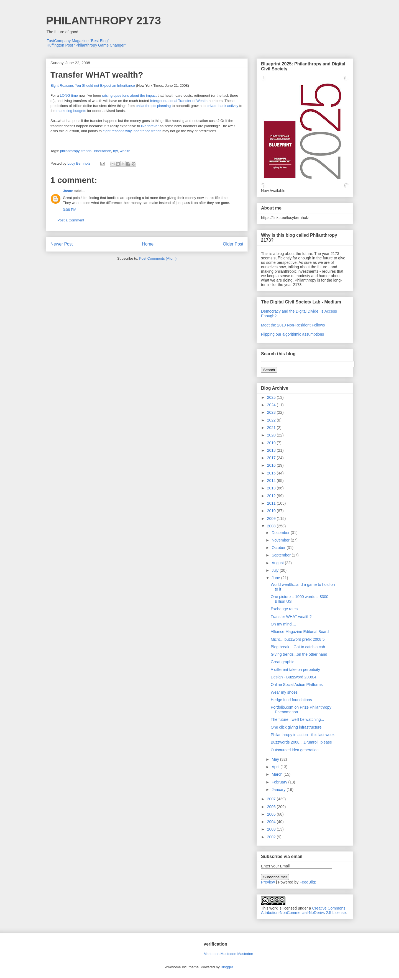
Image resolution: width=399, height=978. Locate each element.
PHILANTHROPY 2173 (103, 20)
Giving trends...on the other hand (299, 654)
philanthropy (70, 151)
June (276, 578)
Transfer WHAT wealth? (291, 616)
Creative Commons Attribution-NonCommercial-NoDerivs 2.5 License (303, 910)
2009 (272, 518)
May (276, 759)
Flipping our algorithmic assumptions (292, 334)
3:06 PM (69, 210)
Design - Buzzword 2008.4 (293, 677)
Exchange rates (284, 609)
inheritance (102, 151)
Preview (268, 882)
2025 (272, 397)
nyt (115, 151)
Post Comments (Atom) (158, 258)
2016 (272, 465)
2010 (272, 511)
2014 (272, 480)
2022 (272, 420)
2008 (272, 526)
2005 (272, 814)
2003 (272, 829)
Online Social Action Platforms (297, 684)
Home (148, 244)
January (279, 789)
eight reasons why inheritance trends (132, 131)
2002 (272, 837)
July (276, 570)
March (277, 774)
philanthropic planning (153, 106)
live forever (150, 126)
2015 (272, 473)
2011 (272, 503)
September (281, 555)
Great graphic (282, 662)
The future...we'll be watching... (297, 719)
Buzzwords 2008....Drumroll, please (301, 742)
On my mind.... (283, 624)
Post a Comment (70, 220)
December (281, 532)
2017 (272, 458)
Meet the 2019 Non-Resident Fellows (293, 325)
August (278, 563)
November (281, 540)
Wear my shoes (284, 692)
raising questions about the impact (129, 95)
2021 (272, 427)
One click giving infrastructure (296, 727)
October (279, 547)
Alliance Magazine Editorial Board (300, 631)
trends (86, 151)
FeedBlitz (308, 882)
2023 (272, 412)
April (276, 767)
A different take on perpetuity (295, 669)
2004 (272, 821)
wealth (125, 151)
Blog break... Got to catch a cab (298, 647)
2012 (272, 496)
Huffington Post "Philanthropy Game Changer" (86, 45)
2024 (272, 405)
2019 (272, 443)
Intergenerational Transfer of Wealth (179, 101)
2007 (272, 799)
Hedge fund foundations (291, 700)
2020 (272, 435)
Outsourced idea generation (295, 750)
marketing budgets (71, 111)
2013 (272, 488)
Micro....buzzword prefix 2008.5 (298, 639)
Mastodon (211, 954)
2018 (272, 450)
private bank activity (222, 106)
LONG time (69, 95)
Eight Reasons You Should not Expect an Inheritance (92, 85)
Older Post (233, 244)
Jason (68, 191)
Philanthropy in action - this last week (302, 734)
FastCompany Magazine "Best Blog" (78, 41)
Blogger (227, 967)
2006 (272, 807)
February (280, 782)
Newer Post (61, 244)
